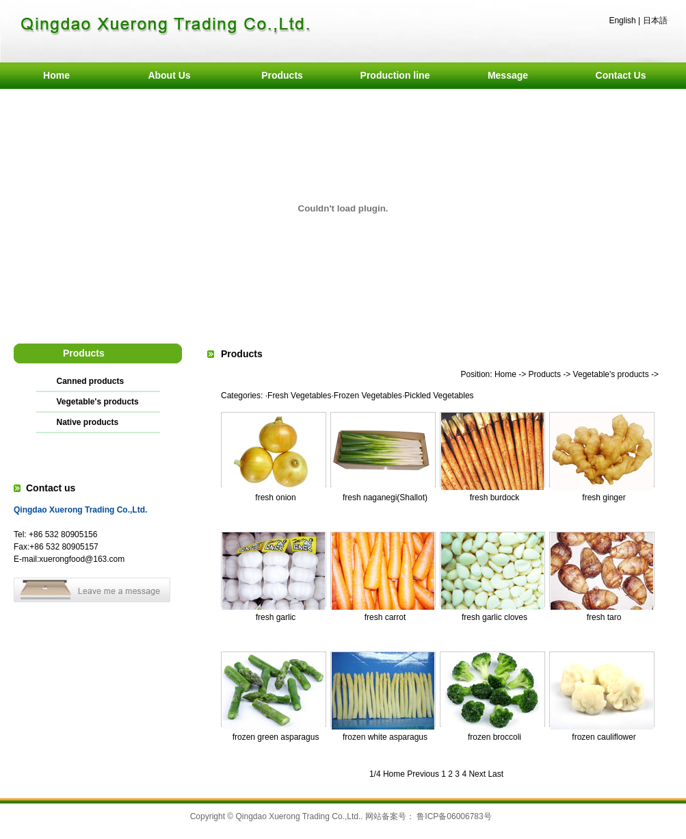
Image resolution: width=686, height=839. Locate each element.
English (622, 20)
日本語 (655, 20)
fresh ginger (603, 497)
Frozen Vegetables (368, 395)
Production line (395, 75)
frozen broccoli (494, 737)
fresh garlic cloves (494, 617)
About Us (169, 75)
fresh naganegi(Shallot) (385, 497)
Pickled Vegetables (438, 395)
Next (477, 774)
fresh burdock (495, 497)
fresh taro (604, 617)
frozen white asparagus (385, 737)
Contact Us (621, 75)
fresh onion (275, 497)
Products (282, 75)
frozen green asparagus (276, 737)
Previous (423, 774)
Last (495, 774)
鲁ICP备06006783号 (454, 816)
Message (508, 75)
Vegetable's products (98, 401)
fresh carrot (385, 617)
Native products (88, 422)
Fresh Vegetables (299, 395)
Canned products (90, 381)
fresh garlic (276, 617)
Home (56, 75)
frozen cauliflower (603, 737)
